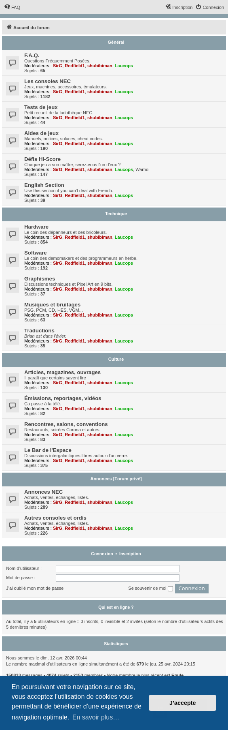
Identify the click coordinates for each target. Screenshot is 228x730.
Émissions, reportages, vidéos (62, 398)
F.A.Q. (31, 55)
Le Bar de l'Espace (48, 450)
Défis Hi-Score (42, 159)
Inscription (130, 553)
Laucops (124, 65)
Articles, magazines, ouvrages (62, 372)
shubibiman (99, 65)
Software (35, 253)
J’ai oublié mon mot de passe (34, 588)
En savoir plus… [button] (96, 717)
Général (116, 42)
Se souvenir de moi (150, 588)
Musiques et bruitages (52, 305)
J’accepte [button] (182, 703)
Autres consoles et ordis (55, 518)
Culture (116, 359)
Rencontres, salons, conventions (66, 424)
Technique (116, 213)
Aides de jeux (41, 133)
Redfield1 (75, 65)
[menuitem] (12, 7)
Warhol (142, 169)
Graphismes (39, 279)
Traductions (39, 331)
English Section (44, 185)
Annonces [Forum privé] (115, 478)
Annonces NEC (43, 492)
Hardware (36, 227)
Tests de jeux (41, 107)
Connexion (102, 553)
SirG (57, 65)
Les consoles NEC (47, 81)
